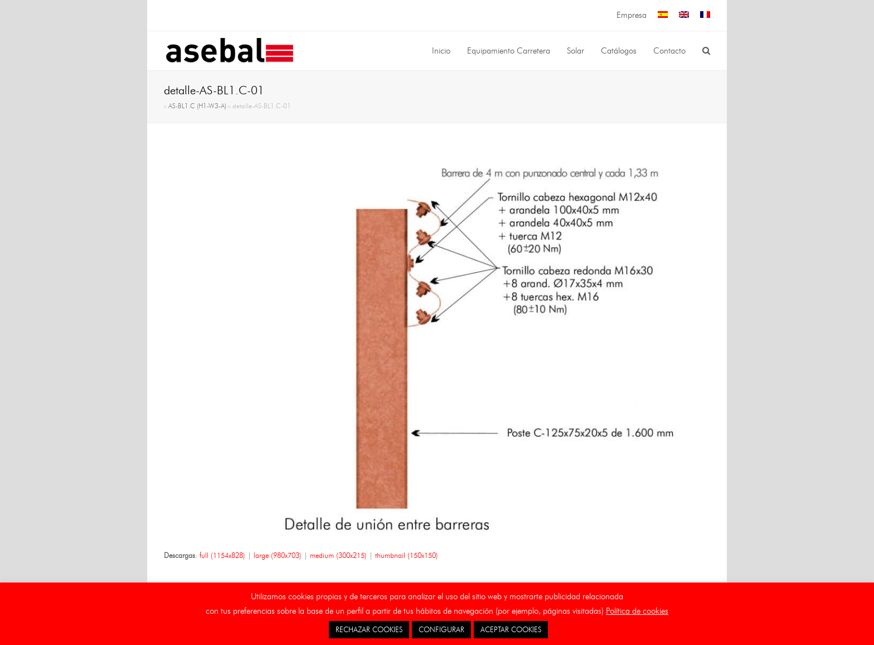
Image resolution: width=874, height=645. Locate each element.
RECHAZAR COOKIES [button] (369, 629)
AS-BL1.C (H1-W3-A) (197, 106)
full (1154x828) (222, 555)
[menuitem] (663, 15)
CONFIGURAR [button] (441, 629)
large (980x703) (278, 555)
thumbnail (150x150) (406, 555)
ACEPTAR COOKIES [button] (510, 629)
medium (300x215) (338, 555)
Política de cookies (637, 611)
